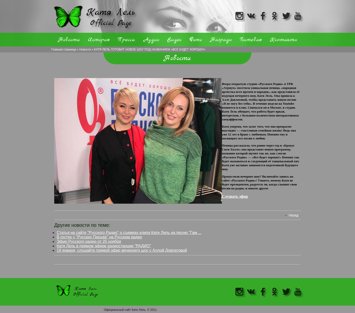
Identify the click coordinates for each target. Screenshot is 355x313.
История (99, 39)
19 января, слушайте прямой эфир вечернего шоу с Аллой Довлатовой (122, 250)
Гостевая (251, 39)
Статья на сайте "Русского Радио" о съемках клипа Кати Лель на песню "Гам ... (129, 233)
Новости (85, 49)
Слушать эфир (235, 196)
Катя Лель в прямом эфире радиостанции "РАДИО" (104, 246)
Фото (195, 39)
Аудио (151, 39)
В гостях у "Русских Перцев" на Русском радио (99, 237)
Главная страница (63, 49)
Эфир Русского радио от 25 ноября (89, 241)
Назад (294, 215)
